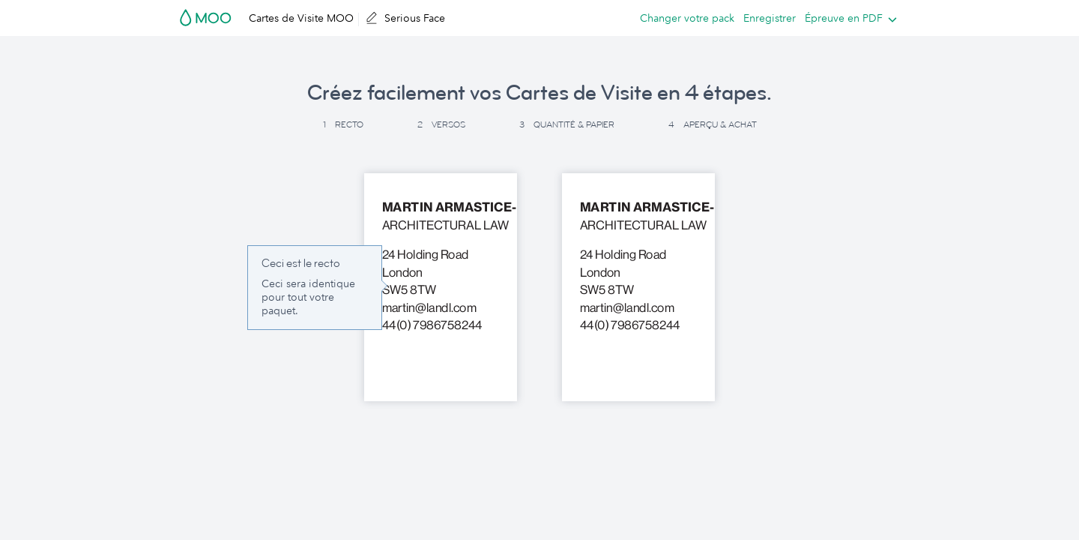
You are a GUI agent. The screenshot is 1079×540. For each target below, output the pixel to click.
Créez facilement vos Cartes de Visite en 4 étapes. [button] (539, 93)
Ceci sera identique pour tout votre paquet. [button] (308, 297)
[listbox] (847, 18)
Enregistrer (769, 18)
